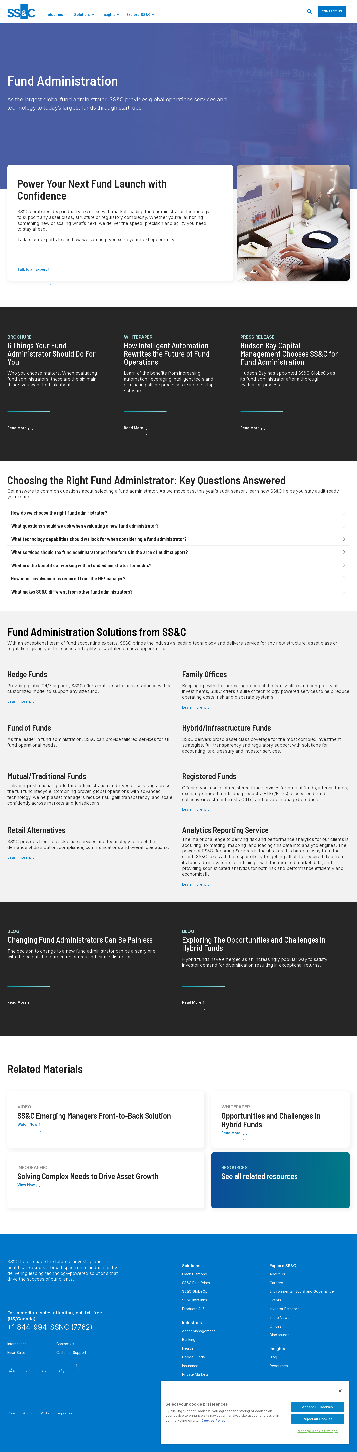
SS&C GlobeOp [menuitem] (195, 1291)
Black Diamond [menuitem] (194, 1274)
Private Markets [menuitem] (195, 1374)
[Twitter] (28, 1369)
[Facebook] (11, 1369)
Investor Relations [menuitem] (285, 1309)
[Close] (340, 1390)
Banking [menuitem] (188, 1339)
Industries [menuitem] (192, 1322)
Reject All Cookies (317, 1419)
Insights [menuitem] (277, 1348)
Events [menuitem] (275, 1300)
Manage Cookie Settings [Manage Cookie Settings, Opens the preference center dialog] (318, 1431)
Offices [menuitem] (276, 1326)
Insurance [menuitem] (190, 1366)
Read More (17, 428)
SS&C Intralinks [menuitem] (194, 1300)
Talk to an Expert (32, 269)
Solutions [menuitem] (191, 1265)
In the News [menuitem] (280, 1317)
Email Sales (16, 1352)
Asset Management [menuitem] (198, 1331)
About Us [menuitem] (277, 1274)
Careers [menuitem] (276, 1283)
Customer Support (71, 1352)
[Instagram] (45, 1369)
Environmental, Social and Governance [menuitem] (302, 1291)
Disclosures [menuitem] (279, 1335)
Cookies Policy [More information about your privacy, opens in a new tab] (213, 1420)
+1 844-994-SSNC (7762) (49, 1327)
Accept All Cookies (317, 1407)
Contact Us (65, 1344)
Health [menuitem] (187, 1348)
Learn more (17, 701)
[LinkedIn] (62, 1369)
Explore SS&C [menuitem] (283, 1265)
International (17, 1344)
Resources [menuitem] (279, 1366)
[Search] (309, 11)
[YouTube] (78, 1369)
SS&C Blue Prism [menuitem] (196, 1283)
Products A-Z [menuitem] (193, 1309)
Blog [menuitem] (273, 1357)
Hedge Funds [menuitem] (193, 1357)
